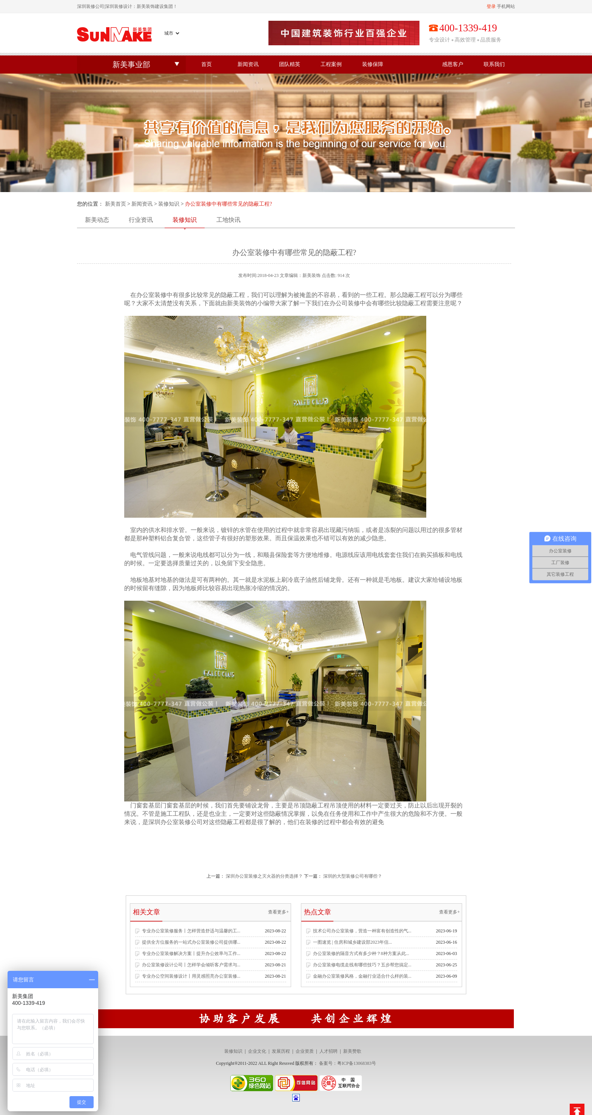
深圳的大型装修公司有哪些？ (352, 876)
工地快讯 (228, 220)
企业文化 (257, 1051)
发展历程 (281, 1051)
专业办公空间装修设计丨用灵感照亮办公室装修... (191, 976)
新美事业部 (131, 64)
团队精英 (289, 64)
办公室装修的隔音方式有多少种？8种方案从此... (361, 953)
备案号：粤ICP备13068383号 (347, 1063)
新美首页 (115, 204)
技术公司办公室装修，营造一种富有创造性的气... (362, 931)
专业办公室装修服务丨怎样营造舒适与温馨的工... (191, 931)
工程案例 (331, 64)
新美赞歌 (352, 1051)
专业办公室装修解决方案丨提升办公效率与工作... (191, 953)
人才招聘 (328, 1051)
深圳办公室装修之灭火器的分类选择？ (264, 876)
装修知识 (168, 204)
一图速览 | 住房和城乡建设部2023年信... (352, 942)
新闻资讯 (248, 64)
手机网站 (506, 6)
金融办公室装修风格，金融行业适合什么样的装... (362, 976)
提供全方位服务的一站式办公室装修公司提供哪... (191, 942)
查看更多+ (278, 912)
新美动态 (97, 220)
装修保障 (372, 64)
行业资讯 (141, 220)
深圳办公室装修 (169, 822)
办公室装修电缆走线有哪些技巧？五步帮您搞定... (362, 964)
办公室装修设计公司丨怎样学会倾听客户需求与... (191, 964)
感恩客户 (452, 64)
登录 (491, 6)
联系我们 (494, 64)
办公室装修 (151, 295)
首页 (206, 64)
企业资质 (305, 1051)
